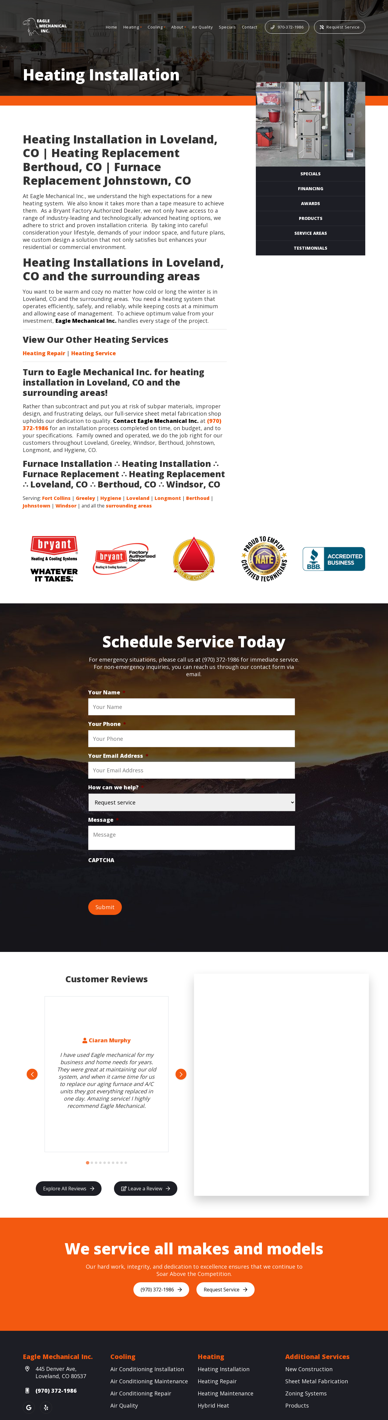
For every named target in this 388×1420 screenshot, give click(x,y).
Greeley (85, 498)
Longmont (168, 498)
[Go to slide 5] (104, 1163)
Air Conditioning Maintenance (149, 1381)
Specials (227, 27)
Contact (249, 27)
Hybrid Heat (213, 1405)
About (177, 27)
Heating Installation (223, 1369)
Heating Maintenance (225, 1393)
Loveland (137, 498)
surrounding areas (129, 505)
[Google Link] (29, 1407)
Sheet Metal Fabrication (316, 1381)
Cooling (155, 27)
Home (112, 27)
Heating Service (93, 353)
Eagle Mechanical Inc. (85, 320)
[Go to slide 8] (117, 1163)
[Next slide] (181, 1074)
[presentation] (134, 878)
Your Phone (107, 723)
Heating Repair (44, 353)
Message (103, 819)
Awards (310, 203)
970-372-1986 (287, 27)
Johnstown (36, 505)
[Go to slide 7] (113, 1163)
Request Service (340, 27)
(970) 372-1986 (161, 1289)
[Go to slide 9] (121, 1163)
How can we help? (116, 787)
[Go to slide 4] (100, 1163)
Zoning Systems (306, 1393)
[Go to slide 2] (92, 1163)
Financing (310, 188)
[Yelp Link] (46, 1407)
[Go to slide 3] (96, 1163)
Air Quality (202, 27)
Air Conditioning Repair (140, 1393)
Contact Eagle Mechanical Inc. (156, 420)
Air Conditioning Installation (147, 1369)
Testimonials (310, 248)
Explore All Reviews (68, 1188)
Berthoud (197, 498)
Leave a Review (145, 1188)
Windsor (65, 505)
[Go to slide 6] (109, 1163)
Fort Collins (56, 498)
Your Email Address (118, 755)
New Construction (309, 1369)
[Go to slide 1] (87, 1163)
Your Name (106, 692)
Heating (131, 27)
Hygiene (110, 498)
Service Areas (310, 233)
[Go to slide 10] (126, 1163)
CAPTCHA (101, 860)
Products (311, 218)
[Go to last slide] (32, 1074)
